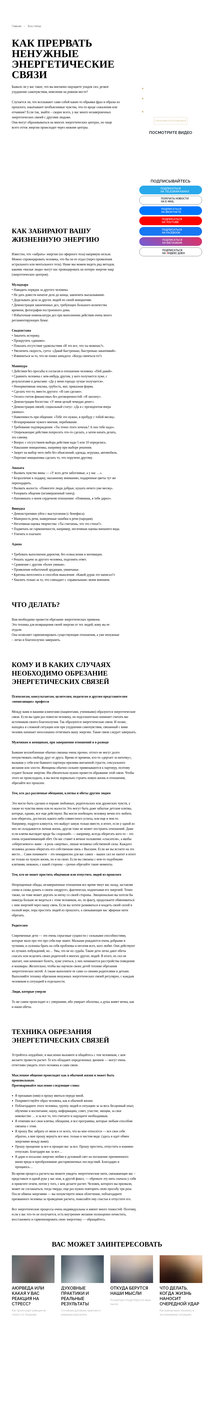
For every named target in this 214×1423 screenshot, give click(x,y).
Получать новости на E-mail (175, 200)
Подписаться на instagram (172, 241)
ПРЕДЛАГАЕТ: (156, 78)
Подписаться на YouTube (172, 221)
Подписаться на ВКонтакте (171, 210)
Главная (16, 26)
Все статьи (34, 26)
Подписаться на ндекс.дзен (173, 252)
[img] (156, 190)
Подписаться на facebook (172, 231)
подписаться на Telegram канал (175, 190)
